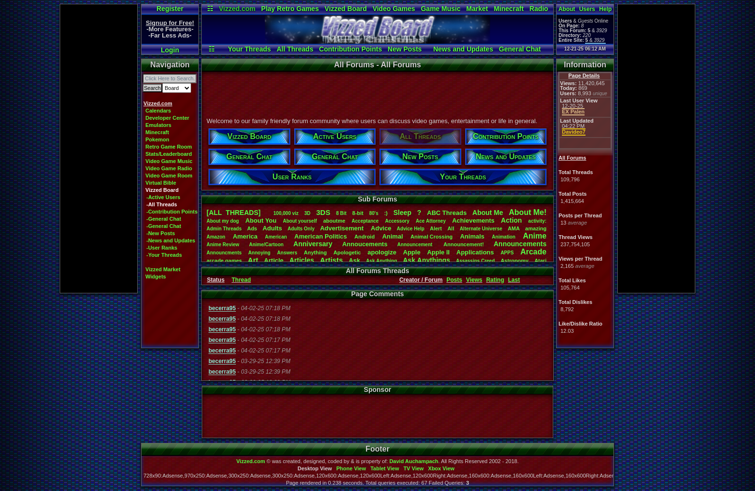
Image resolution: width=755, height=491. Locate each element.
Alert (436, 228)
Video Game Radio (168, 168)
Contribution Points (350, 49)
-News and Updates (170, 240)
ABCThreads (447, 212)
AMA (514, 228)
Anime (535, 236)
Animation (504, 236)
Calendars (158, 110)
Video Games (394, 9)
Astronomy (515, 261)
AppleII (438, 252)
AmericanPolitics (320, 236)
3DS (323, 212)
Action (511, 220)
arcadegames (224, 261)
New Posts (405, 49)
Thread (241, 280)
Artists (331, 260)
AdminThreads (224, 228)
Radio (539, 9)
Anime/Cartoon (266, 244)
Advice (381, 228)
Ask (354, 260)
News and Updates (463, 49)
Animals (472, 236)
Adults (272, 228)
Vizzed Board (346, 9)
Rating (495, 280)
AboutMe (487, 212)
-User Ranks (161, 248)
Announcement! (463, 244)
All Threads (294, 49)
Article (273, 260)
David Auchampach (414, 461)
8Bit (341, 213)
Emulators (158, 125)
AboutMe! (528, 212)
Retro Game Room (168, 147)
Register (169, 9)
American (276, 236)
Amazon (216, 236)
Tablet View (384, 468)
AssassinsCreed (475, 261)
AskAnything (381, 261)
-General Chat (163, 219)
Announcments (224, 252)
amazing (536, 228)
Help (605, 9)
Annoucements (365, 244)
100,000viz (286, 213)
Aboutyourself (300, 221)
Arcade (534, 252)
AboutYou (260, 220)
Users (587, 9)
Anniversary (312, 244)
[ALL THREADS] (233, 212)
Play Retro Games (290, 9)
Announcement (415, 244)
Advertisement (342, 228)
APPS (507, 252)
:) (386, 213)
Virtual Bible (160, 183)
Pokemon (157, 139)
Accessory (397, 221)
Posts (454, 280)
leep (402, 212)
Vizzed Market (163, 269)
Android (364, 236)
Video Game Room (169, 175)
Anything (315, 252)
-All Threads (161, 204)
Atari (540, 261)
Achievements (473, 220)
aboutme (334, 221)
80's (373, 213)
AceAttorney (430, 221)
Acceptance (364, 221)
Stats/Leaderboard (168, 154)
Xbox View (441, 468)
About (567, 9)
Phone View (351, 468)
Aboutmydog (223, 221)
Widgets (155, 276)
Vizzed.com (237, 9)
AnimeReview (223, 244)
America (245, 236)
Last (514, 280)
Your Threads (249, 49)
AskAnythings (426, 260)
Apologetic (347, 252)
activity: (537, 221)
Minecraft (508, 9)
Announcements (520, 244)
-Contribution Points (171, 211)
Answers (287, 252)
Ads (252, 228)
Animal (392, 236)
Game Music (440, 9)
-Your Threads (164, 255)
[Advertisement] (98, 148)
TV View (414, 468)
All (450, 228)
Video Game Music (169, 161)
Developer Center (167, 118)
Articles (301, 260)
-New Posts (160, 233)
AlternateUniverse (481, 228)
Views (474, 280)
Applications (475, 252)
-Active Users (163, 197)
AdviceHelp (410, 228)
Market (477, 9)
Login (170, 50)
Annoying (259, 252)
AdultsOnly (300, 228)
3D (307, 213)
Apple (411, 252)
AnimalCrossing (432, 236)
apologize (381, 252)
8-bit (358, 213)
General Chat (520, 49)
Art (253, 260)
